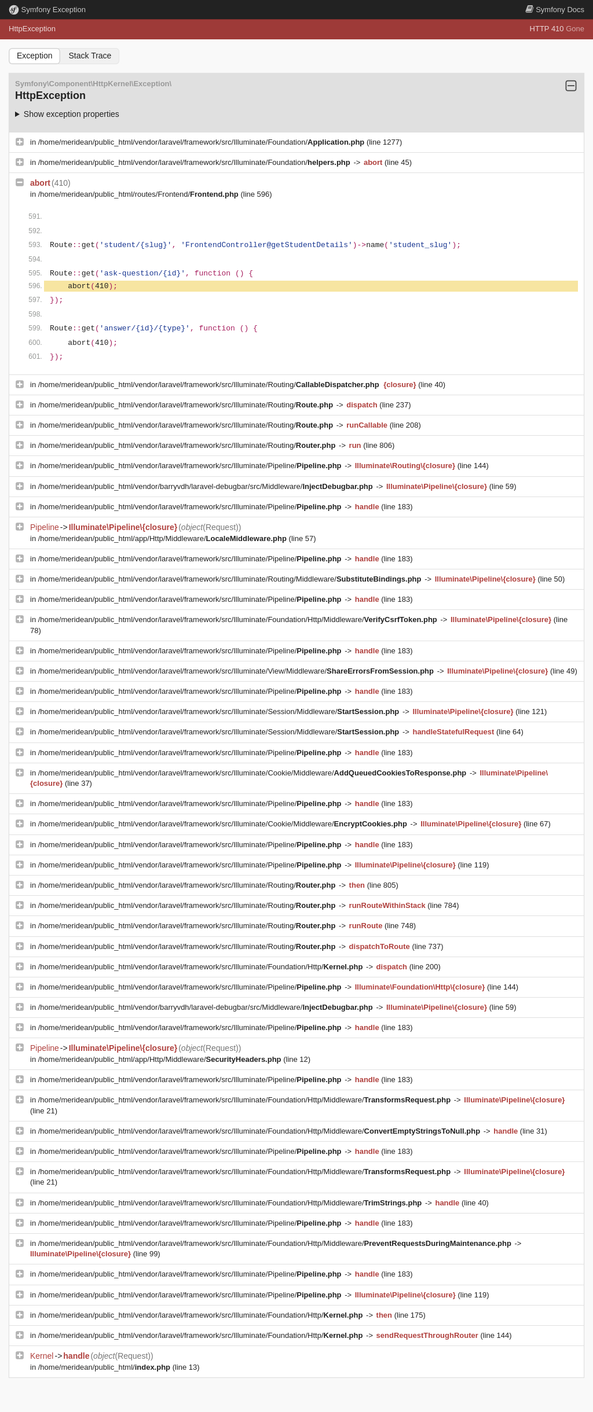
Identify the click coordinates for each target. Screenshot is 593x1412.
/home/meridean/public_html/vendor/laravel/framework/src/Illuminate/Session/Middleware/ (219, 711)
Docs (554, 9)
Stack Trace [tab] (89, 55)
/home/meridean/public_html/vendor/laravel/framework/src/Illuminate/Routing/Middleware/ (230, 579)
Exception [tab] (34, 55)
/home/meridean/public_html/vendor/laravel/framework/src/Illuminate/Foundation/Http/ (201, 966)
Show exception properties (71, 114)
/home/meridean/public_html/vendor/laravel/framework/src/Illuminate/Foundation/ (202, 142)
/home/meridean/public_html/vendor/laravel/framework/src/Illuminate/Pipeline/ (190, 465)
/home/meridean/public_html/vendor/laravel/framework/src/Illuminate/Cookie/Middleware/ (253, 772)
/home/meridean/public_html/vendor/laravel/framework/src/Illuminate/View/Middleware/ (237, 671)
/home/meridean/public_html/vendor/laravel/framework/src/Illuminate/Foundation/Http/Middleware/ (239, 619)
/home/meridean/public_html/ (105, 1367)
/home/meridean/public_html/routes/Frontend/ (139, 194)
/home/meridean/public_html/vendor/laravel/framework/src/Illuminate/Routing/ (209, 384)
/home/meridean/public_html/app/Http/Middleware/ (163, 538)
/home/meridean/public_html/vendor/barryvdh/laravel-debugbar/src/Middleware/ (206, 486)
